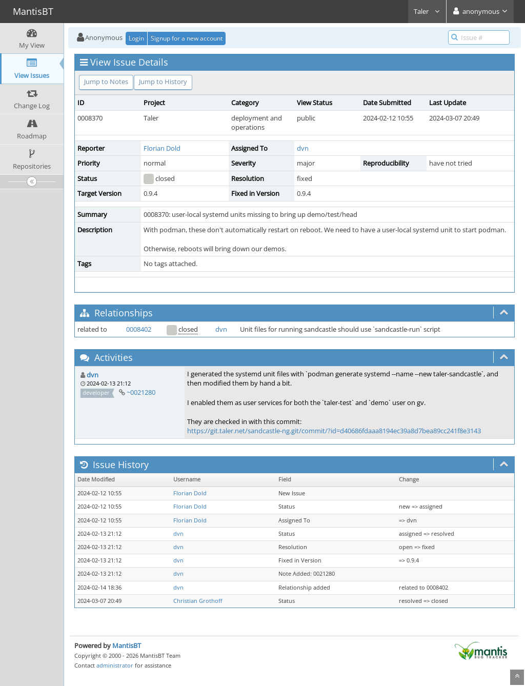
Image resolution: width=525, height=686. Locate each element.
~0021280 (141, 392)
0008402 (138, 329)
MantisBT (126, 645)
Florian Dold (162, 148)
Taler (427, 11)
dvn (303, 148)
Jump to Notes (106, 81)
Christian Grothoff (197, 600)
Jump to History (163, 81)
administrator (114, 665)
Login (136, 38)
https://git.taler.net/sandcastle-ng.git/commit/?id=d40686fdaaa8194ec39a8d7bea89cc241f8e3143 (334, 430)
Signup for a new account (187, 38)
